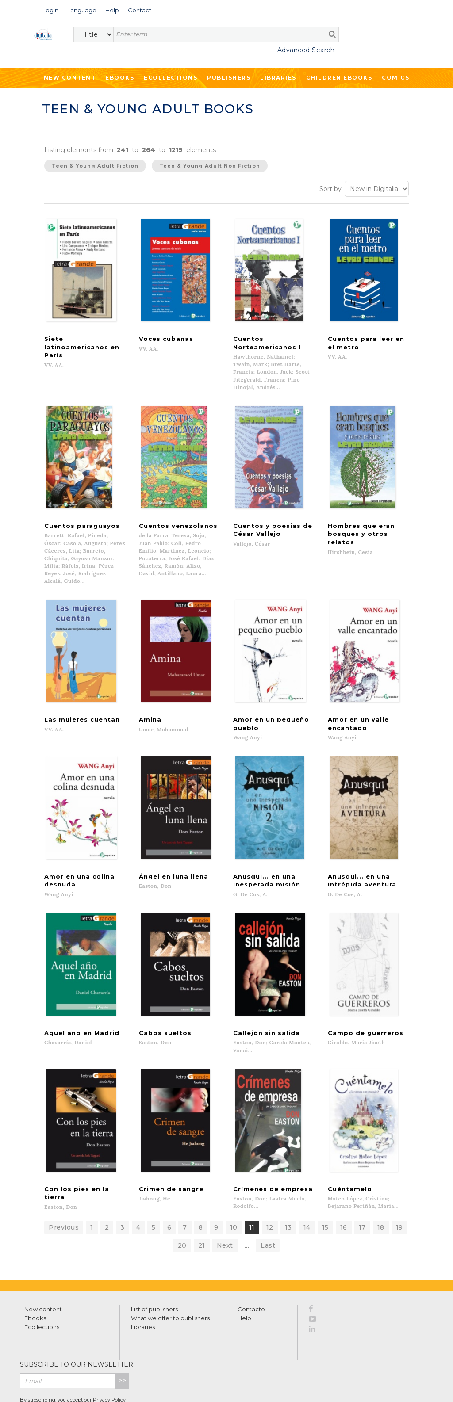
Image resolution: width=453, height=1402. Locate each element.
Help (244, 1271)
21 (201, 1199)
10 (234, 1181)
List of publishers (154, 1262)
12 (269, 1181)
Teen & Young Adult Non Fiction (209, 166)
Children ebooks (339, 77)
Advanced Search (306, 50)
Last (268, 1199)
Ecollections (170, 77)
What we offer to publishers (170, 1271)
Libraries (278, 77)
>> (122, 1334)
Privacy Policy (109, 1353)
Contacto (251, 1262)
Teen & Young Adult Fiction (95, 166)
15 (325, 1181)
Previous (64, 1181)
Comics (395, 77)
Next (225, 1199)
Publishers (228, 77)
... (247, 1199)
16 (343, 1181)
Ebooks (119, 77)
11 (252, 1181)
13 (288, 1181)
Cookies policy (152, 1385)
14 (307, 1181)
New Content (70, 77)
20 (182, 1199)
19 (399, 1181)
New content (43, 1262)
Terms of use (53, 1385)
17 (362, 1181)
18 (380, 1181)
